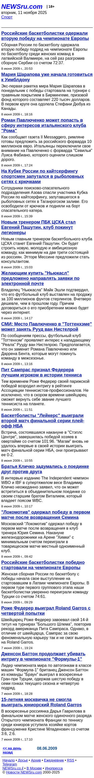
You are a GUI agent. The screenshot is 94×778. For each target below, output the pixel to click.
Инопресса (54, 768)
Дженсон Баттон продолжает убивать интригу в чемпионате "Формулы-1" (43, 656)
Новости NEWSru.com (24, 772)
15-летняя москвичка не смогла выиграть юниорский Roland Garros (41, 702)
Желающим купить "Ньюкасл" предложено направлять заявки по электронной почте (40, 278)
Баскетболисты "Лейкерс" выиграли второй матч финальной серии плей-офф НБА (42, 420)
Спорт (7, 17)
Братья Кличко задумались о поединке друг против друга (45, 469)
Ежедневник (54, 760)
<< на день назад (12, 750)
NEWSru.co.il (13, 768)
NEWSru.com (22, 6)
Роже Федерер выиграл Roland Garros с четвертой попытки (45, 611)
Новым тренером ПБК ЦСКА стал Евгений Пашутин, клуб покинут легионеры (38, 227)
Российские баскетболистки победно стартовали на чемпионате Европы (43, 565)
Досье (23, 760)
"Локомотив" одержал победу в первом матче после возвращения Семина (45, 515)
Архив (36, 760)
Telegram (10, 764)
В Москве (34, 768)
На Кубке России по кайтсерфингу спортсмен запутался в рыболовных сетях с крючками (42, 176)
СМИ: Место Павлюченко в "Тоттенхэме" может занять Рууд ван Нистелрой (46, 327)
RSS (70, 760)
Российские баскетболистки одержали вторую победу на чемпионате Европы (45, 36)
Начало (9, 760)
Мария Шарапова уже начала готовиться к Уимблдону (47, 77)
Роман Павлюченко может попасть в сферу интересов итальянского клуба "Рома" (43, 125)
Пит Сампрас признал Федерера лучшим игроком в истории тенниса (41, 372)
